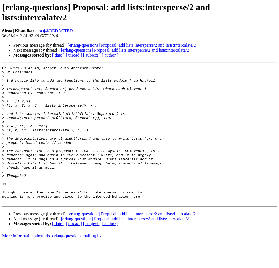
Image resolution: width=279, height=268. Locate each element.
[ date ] (58, 55)
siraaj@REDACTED (54, 30)
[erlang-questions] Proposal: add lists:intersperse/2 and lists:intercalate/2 (132, 45)
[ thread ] (74, 55)
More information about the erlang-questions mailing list (52, 263)
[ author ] (110, 55)
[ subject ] (92, 55)
